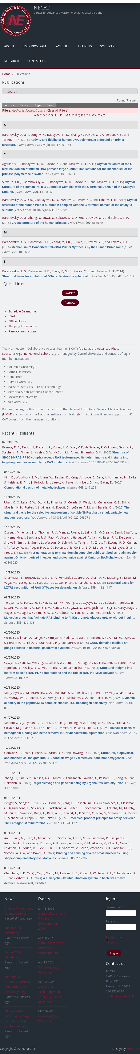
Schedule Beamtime (22, 311)
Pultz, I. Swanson (20, 813)
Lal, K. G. (91, 532)
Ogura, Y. (28, 613)
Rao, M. (53, 537)
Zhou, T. (100, 542)
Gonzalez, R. (12, 753)
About (9, 46)
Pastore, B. (106, 778)
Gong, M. (52, 873)
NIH (80, 414)
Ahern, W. (46, 477)
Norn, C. (125, 843)
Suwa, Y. (7, 182)
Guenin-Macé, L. (108, 803)
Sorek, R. (73, 643)
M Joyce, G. (120, 547)
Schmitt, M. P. (67, 728)
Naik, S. (101, 813)
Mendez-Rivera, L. (71, 532)
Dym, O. (129, 638)
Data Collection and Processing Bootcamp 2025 (51, 948)
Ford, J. (48, 723)
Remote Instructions (22, 331)
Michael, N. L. (102, 547)
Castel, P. (61, 583)
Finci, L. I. (28, 447)
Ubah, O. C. (11, 502)
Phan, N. (41, 753)
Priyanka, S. (59, 502)
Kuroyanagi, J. (127, 608)
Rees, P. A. (110, 537)
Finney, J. (27, 452)
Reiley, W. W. (19, 547)
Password (114, 921)
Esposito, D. (45, 583)
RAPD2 (70, 293)
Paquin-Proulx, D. (41, 547)
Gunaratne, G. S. (109, 502)
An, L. (8, 838)
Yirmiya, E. (55, 638)
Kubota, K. (66, 613)
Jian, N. (96, 537)
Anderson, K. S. (112, 135)
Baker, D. (106, 482)
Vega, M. (10, 583)
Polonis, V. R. (63, 547)
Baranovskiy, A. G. (14, 135)
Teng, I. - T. (85, 542)
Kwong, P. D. (116, 542)
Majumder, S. (47, 838)
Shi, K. (126, 502)
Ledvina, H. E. (69, 873)
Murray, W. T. (18, 698)
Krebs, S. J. (11, 553)
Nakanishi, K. (13, 783)
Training (85, 46)
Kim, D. (9, 477)
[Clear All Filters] (57, 110)
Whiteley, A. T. (102, 873)
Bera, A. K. (104, 477)
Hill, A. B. (31, 643)
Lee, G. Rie (83, 838)
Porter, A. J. (32, 507)
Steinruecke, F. (14, 643)
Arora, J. (65, 537)
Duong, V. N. (36, 135)
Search (12, 92)
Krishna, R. (15, 482)
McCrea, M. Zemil (110, 532)
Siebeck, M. (16, 818)
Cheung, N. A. (76, 723)
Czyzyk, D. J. (91, 603)
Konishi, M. (43, 608)
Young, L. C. (61, 447)
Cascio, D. (30, 728)
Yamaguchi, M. (94, 608)
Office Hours (17, 321)
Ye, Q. (31, 873)
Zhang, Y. (77, 135)
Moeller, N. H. (13, 507)
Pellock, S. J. (42, 482)
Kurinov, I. (67, 200)
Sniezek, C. (38, 808)
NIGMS (8, 414)
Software (108, 46)
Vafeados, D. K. (100, 848)
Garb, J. (84, 638)
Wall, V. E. (77, 447)
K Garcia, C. (87, 813)
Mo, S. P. (51, 578)
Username (114, 907)
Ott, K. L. (43, 502)
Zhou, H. (85, 873)
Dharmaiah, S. (13, 578)
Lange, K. (39, 638)
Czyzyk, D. (11, 663)
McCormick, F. (63, 452)
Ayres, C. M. (21, 693)
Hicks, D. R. (45, 848)
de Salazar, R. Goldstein (101, 447)
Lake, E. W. (28, 502)
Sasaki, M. (11, 608)
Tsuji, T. (110, 608)
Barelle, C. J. (106, 507)
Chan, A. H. (98, 578)
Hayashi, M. (12, 613)
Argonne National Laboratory (36, 354)
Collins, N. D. (82, 547)
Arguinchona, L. (18, 808)
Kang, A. (76, 477)
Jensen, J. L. (29, 532)
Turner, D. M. (127, 663)
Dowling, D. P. (81, 753)
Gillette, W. (56, 663)
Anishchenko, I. (14, 843)
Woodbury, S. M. (27, 477)
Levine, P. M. (82, 843)
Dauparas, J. (119, 838)
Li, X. (57, 848)
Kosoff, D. (63, 507)
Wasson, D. (52, 542)
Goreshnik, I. (66, 838)
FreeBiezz (133, 1049)
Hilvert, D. (86, 482)
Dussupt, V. (12, 532)
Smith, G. (23, 542)
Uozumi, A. (27, 608)
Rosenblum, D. (86, 803)
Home (6, 74)
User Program (34, 46)
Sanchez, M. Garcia (75, 848)
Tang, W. (122, 778)
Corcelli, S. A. (37, 698)
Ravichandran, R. (94, 808)
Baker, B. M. (103, 698)
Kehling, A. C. (42, 778)
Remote (70, 302)
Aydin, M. (55, 803)
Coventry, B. (34, 843)
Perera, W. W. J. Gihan (109, 693)
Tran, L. (31, 838)
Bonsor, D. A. (11, 447)
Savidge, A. (90, 778)
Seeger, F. (26, 803)
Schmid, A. (69, 542)
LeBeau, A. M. (80, 507)
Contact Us (36, 61)
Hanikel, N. (119, 477)
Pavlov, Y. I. (92, 135)
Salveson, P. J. (121, 848)
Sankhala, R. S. (37, 537)
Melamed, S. (98, 638)
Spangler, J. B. (117, 813)
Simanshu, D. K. (91, 452)
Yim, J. (28, 482)
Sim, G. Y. (25, 778)
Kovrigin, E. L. (56, 698)
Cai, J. (40, 873)
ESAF (12, 316)
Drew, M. (130, 578)
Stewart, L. (70, 813)
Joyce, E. (89, 477)
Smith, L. (37, 542)
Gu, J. (18, 182)
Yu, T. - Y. (40, 803)
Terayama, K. (13, 603)
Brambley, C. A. (41, 693)
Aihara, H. (47, 507)
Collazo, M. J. (13, 728)
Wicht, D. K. (56, 753)
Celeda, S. (74, 502)
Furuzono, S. (32, 603)
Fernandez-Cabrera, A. (74, 578)
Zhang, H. (10, 778)
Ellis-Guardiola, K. (117, 723)
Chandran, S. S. (63, 693)
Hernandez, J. (16, 537)
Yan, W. (58, 603)
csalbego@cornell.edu (121, 996)
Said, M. (18, 838)
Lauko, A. (58, 482)
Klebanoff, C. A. (77, 698)
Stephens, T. (10, 452)
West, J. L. (89, 502)
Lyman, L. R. (33, 723)
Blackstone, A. (57, 808)
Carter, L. (74, 808)
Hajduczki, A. (81, 537)
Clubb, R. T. (91, 728)
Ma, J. (8, 693)
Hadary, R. (70, 638)
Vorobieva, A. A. (14, 853)
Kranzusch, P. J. (49, 643)
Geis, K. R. (125, 447)
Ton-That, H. (47, 728)
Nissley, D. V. (43, 452)
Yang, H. (68, 803)
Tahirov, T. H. (11, 140)
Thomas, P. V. (47, 532)
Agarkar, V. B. (11, 164)
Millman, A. (24, 638)
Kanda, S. (59, 608)
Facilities (61, 46)
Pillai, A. (113, 843)
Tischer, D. (62, 477)
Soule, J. (60, 723)
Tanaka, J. (81, 613)
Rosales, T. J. (84, 693)
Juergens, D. (100, 838)
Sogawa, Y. (74, 608)
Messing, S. (114, 578)
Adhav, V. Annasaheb (66, 778)
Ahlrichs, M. (114, 808)
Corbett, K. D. (23, 878)
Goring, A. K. (95, 723)
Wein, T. (9, 638)
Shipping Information (23, 326)
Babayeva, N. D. (58, 135)
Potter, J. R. (43, 447)
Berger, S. (10, 803)
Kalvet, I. (72, 482)
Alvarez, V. (99, 843)
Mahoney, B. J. (14, 723)
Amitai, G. (115, 638)
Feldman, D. (12, 848)
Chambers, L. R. (14, 873)
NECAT (42, 7)
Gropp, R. (31, 818)
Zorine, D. (29, 848)
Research (11, 61)
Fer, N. (47, 603)
